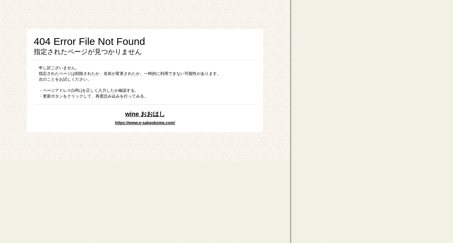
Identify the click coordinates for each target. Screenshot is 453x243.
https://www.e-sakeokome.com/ (145, 122)
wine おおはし (145, 113)
